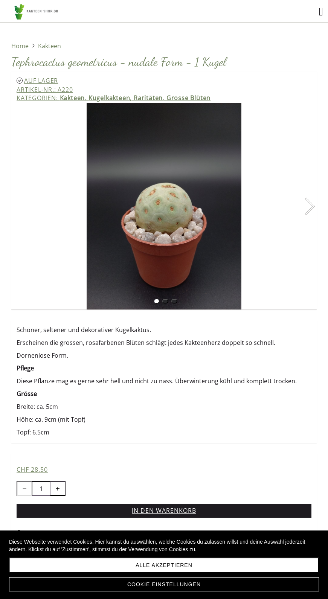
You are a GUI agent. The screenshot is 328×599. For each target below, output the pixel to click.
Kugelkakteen (109, 98)
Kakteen (72, 98)
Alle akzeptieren (164, 565)
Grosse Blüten (188, 98)
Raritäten (148, 98)
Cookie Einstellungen (164, 584)
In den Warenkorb (164, 510)
